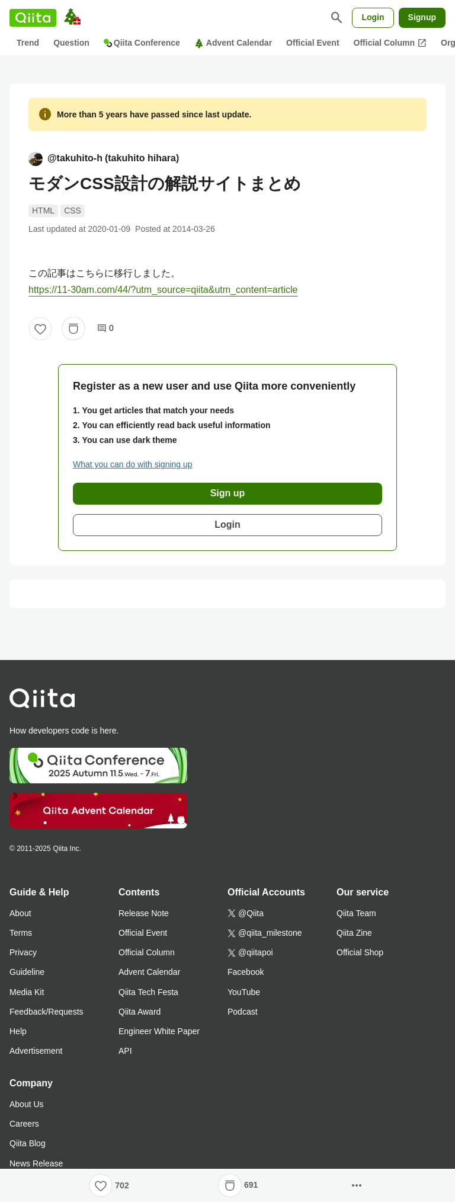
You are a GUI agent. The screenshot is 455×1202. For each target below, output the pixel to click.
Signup (422, 17)
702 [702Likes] (122, 1185)
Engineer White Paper (159, 1031)
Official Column (390, 43)
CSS (72, 210)
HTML (43, 210)
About (20, 913)
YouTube (244, 992)
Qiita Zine (354, 933)
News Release (36, 1163)
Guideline (26, 972)
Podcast (243, 1011)
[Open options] (356, 1185)
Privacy (23, 952)
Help (18, 1031)
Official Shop (360, 952)
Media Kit (26, 992)
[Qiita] (32, 18)
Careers (24, 1123)
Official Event (312, 42)
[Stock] (73, 328)
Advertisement (35, 1051)
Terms (20, 933)
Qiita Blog (27, 1143)
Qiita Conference (142, 42)
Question (71, 42)
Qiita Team (356, 913)
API (125, 1051)
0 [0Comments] (105, 328)
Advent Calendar (233, 43)
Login (372, 17)
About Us (26, 1104)
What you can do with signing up (133, 464)
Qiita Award (139, 1011)
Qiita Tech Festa (148, 992)
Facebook (246, 972)
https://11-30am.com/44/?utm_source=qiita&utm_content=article (162, 290)
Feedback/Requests (46, 1011)
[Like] (40, 328)
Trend (28, 42)
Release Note (143, 913)
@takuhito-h (103, 158)
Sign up (227, 493)
